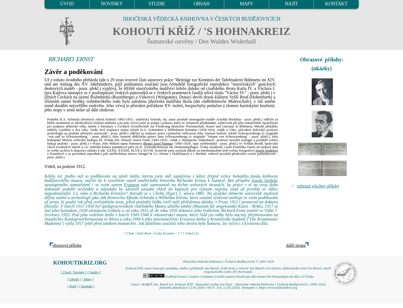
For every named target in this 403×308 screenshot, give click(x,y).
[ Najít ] (72, 286)
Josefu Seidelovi (266, 150)
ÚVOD (67, 3)
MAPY (246, 3)
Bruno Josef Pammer (158, 143)
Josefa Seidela (264, 180)
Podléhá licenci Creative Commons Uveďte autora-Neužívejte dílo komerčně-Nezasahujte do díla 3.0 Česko (228, 276)
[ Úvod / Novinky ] (74, 272)
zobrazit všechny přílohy (318, 186)
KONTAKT (336, 3)
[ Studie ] (94, 272)
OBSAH (201, 3)
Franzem (131, 184)
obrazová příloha (67, 245)
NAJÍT (291, 3)
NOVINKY (112, 3)
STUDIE (156, 3)
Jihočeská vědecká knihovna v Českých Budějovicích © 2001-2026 (228, 261)
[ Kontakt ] (87, 286)
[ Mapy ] (88, 279)
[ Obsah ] (74, 279)
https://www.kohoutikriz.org (278, 287)
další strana (296, 245)
